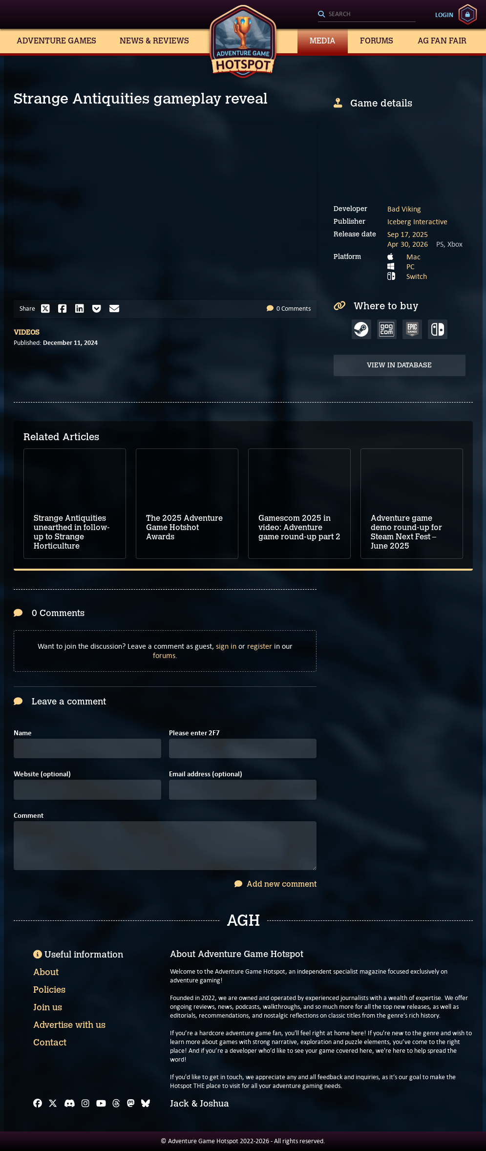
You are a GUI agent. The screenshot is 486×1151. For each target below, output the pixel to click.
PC (410, 266)
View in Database (399, 365)
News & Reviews (154, 40)
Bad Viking (404, 208)
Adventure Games (56, 40)
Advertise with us (69, 1025)
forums (164, 655)
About (46, 972)
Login (444, 14)
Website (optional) (42, 774)
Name (23, 733)
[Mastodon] (131, 1103)
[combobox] (367, 14)
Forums (376, 40)
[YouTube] (101, 1103)
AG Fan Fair (442, 40)
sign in (226, 646)
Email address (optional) (205, 774)
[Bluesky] (145, 1103)
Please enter (194, 733)
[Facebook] (37, 1103)
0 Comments (289, 308)
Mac (413, 256)
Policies (49, 989)
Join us (47, 1007)
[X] (52, 1103)
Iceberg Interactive (417, 221)
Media (323, 40)
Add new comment (275, 884)
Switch (416, 276)
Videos (27, 332)
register (259, 646)
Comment (28, 815)
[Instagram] (85, 1103)
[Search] (367, 14)
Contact (49, 1042)
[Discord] (69, 1103)
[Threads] (116, 1103)
